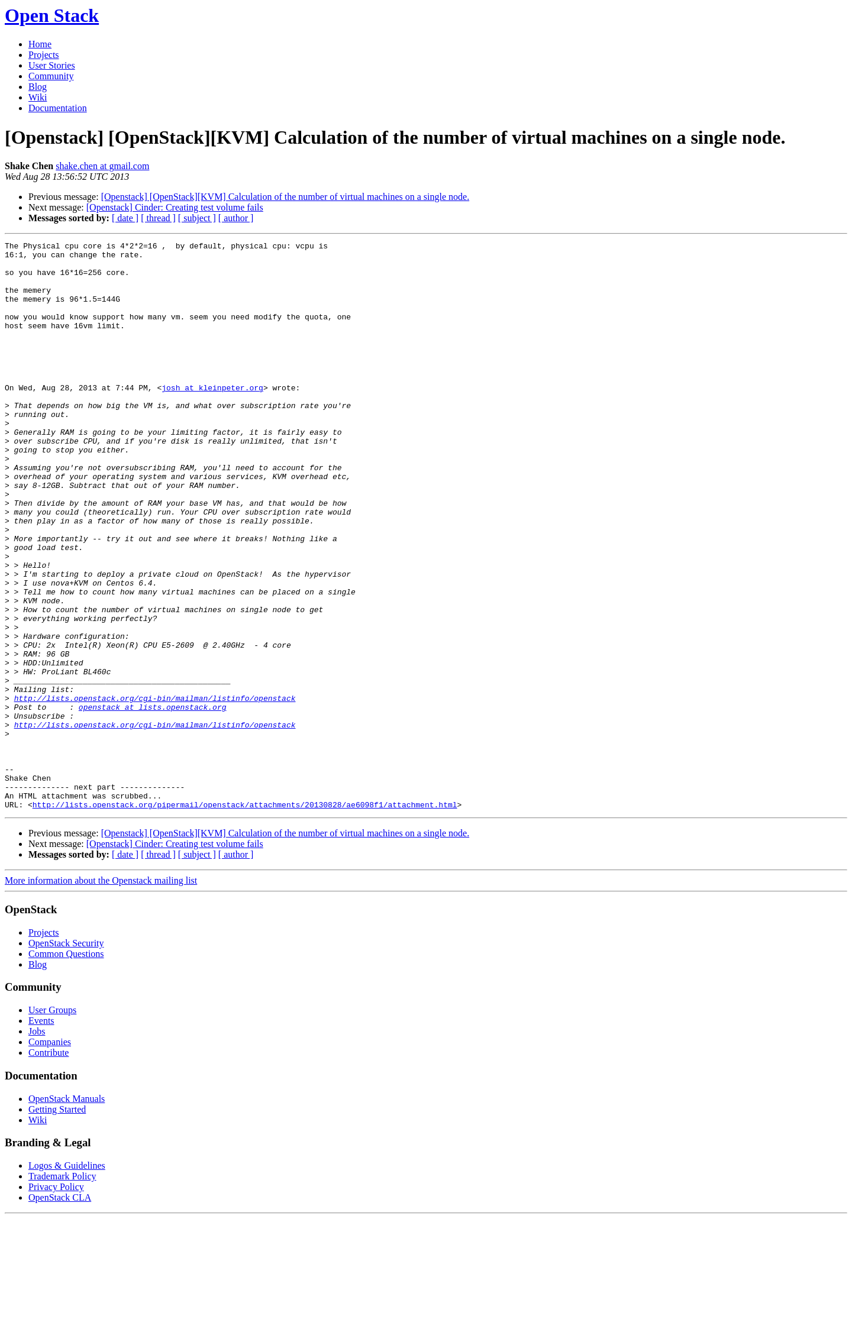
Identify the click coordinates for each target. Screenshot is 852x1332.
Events (41, 1134)
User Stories (51, 65)
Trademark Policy (62, 1290)
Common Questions (66, 1067)
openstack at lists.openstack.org (153, 801)
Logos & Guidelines (66, 1279)
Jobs (36, 1145)
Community (50, 76)
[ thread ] (158, 218)
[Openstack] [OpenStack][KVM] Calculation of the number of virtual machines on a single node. (285, 197)
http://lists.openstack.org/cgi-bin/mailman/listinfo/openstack (155, 790)
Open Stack (52, 15)
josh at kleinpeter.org (212, 417)
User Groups (52, 1123)
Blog (37, 87)
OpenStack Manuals (66, 1212)
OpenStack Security (66, 1057)
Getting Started (57, 1223)
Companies (49, 1155)
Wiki (37, 97)
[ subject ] (197, 218)
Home (39, 44)
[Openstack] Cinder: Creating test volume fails (174, 207)
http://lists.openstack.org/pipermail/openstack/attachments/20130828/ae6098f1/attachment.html (245, 918)
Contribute (48, 1166)
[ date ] (125, 218)
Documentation (57, 108)
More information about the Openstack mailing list (101, 994)
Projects (43, 55)
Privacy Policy (56, 1300)
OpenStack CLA (59, 1311)
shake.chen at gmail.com (102, 166)
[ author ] (236, 218)
